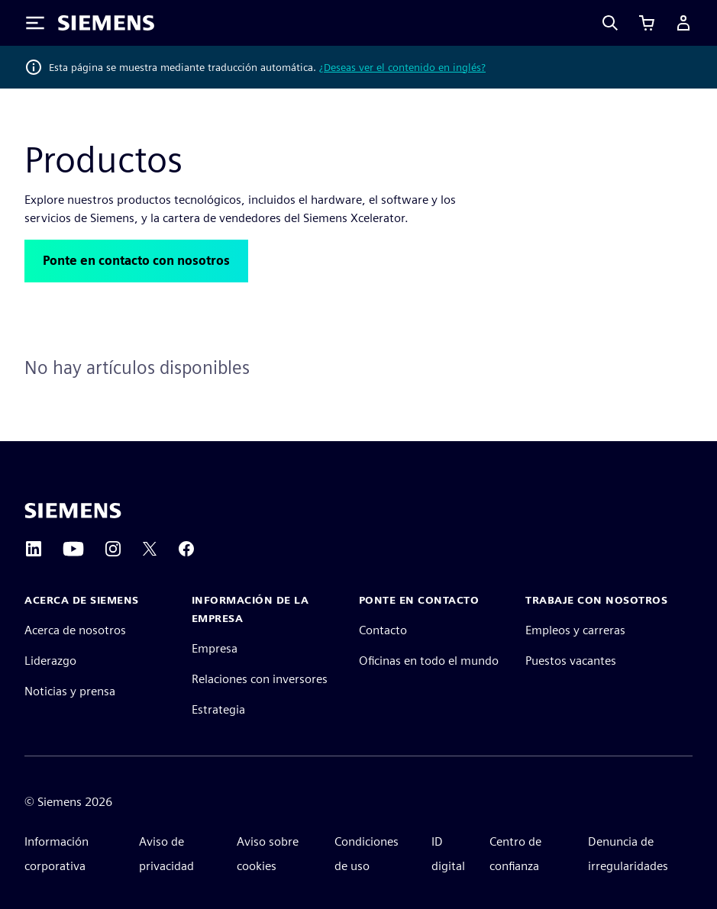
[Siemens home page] (72, 510)
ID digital (448, 853)
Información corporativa (56, 853)
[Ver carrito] (646, 23)
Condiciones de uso (366, 853)
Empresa (214, 648)
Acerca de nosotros (75, 630)
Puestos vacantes (570, 660)
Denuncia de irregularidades (628, 853)
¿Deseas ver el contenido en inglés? (402, 67)
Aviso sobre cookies (268, 853)
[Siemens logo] (106, 23)
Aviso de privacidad (166, 853)
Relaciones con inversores (260, 679)
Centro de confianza (515, 853)
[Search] (610, 23)
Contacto (383, 630)
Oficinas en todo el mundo (429, 660)
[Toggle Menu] (35, 23)
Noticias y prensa (69, 691)
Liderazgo (50, 660)
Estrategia (218, 709)
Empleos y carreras (575, 630)
